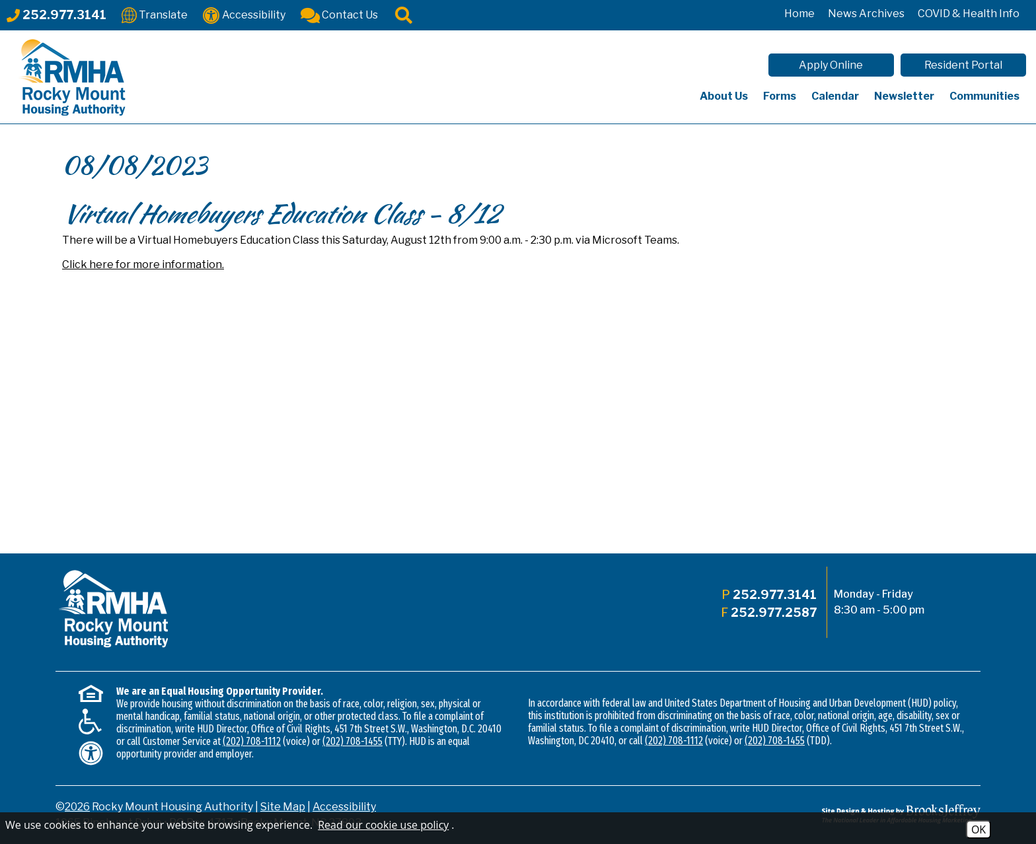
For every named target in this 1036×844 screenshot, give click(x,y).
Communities (984, 96)
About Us (724, 96)
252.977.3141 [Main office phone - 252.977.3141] (775, 595)
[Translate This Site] (155, 14)
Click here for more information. (143, 264)
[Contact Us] (339, 14)
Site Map (282, 806)
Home (799, 13)
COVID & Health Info (968, 13)
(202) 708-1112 (252, 741)
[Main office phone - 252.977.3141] (56, 15)
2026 (77, 806)
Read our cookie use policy (383, 825)
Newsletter (904, 96)
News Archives (866, 13)
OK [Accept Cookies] (978, 829)
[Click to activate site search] (403, 14)
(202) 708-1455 (352, 741)
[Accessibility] (244, 14)
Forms (779, 96)
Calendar (835, 96)
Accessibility (344, 806)
